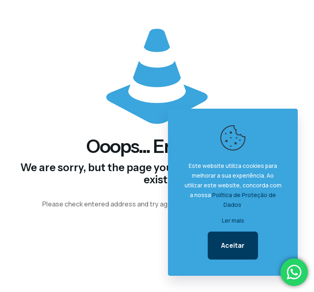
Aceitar (233, 245)
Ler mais (233, 220)
